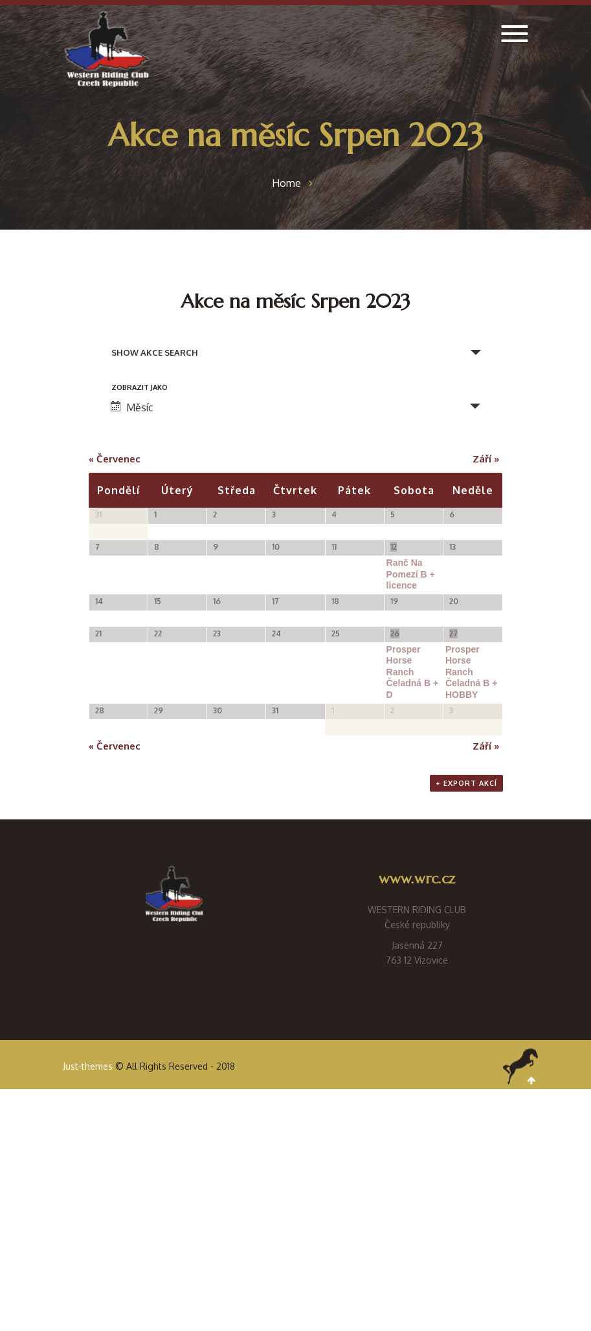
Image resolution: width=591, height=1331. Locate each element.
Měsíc (132, 407)
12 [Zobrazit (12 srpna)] (393, 609)
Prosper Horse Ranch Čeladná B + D (412, 835)
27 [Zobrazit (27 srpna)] (453, 796)
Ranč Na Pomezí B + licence (410, 636)
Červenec (114, 459)
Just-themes (88, 1308)
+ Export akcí (466, 1025)
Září (486, 459)
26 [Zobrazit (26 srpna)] (394, 796)
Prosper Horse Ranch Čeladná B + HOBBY (471, 835)
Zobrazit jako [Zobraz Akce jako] (139, 387)
